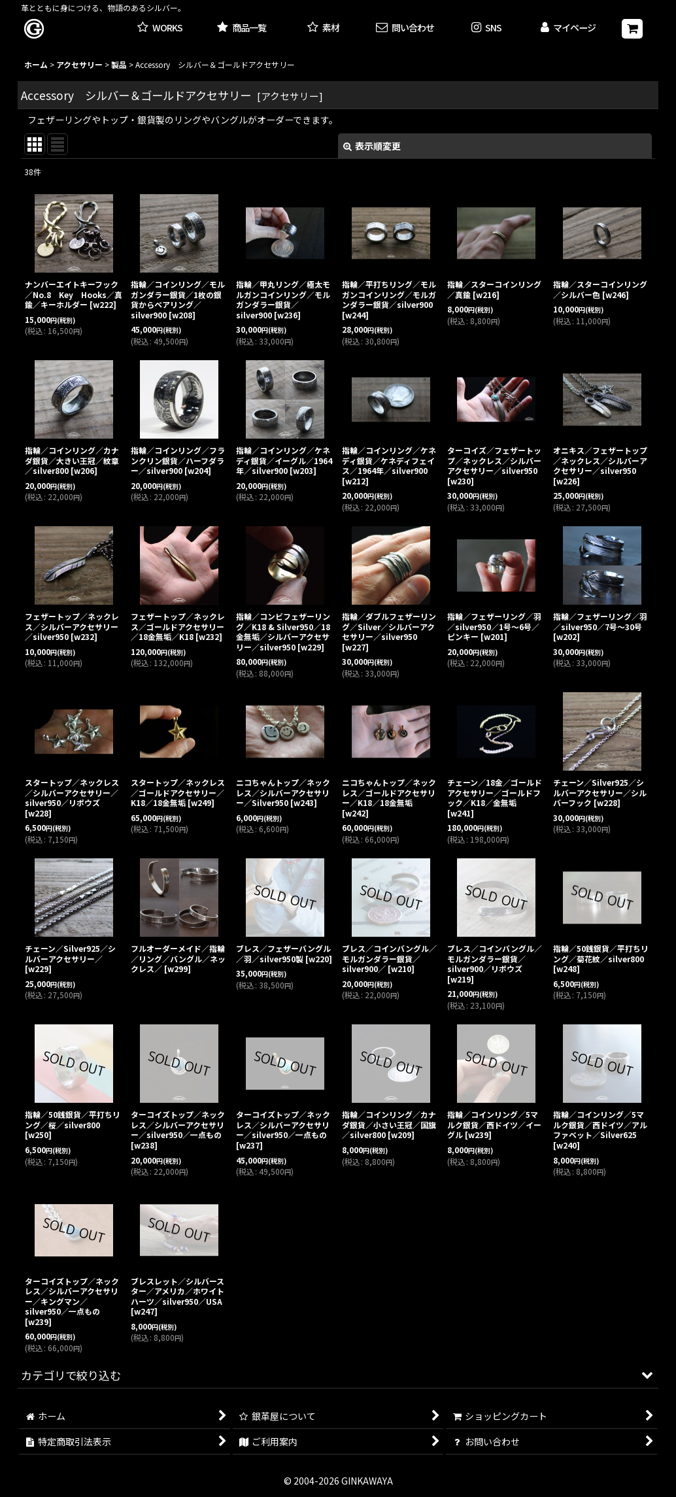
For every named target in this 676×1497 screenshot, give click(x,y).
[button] (487, 28)
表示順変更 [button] (372, 145)
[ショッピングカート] (632, 29)
